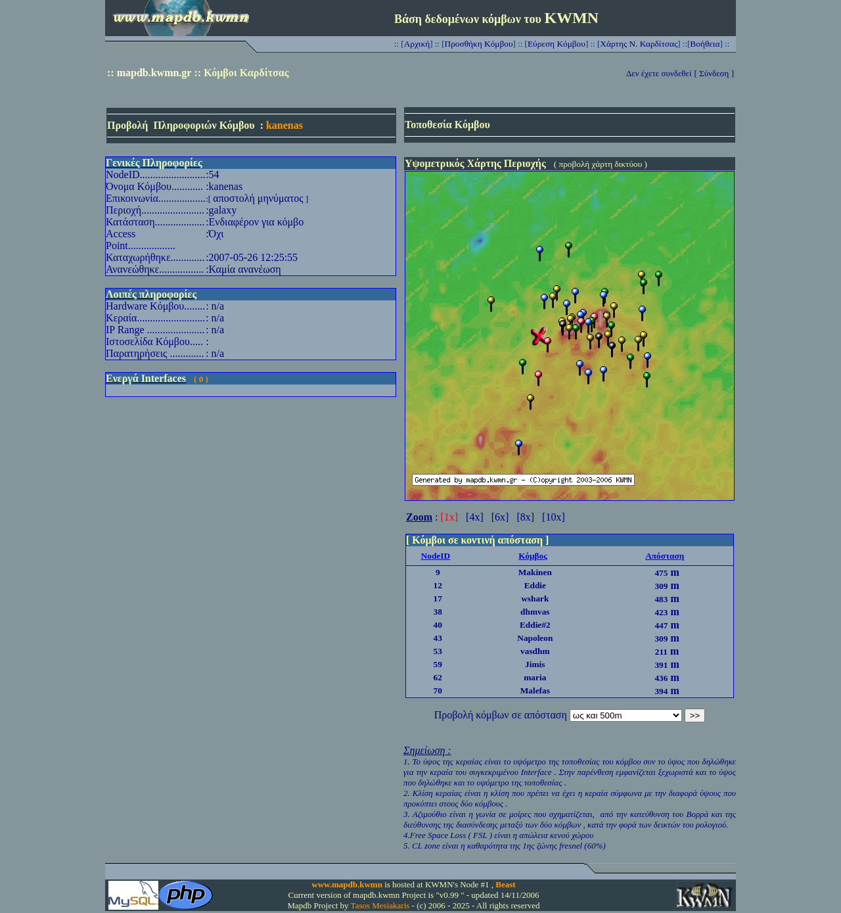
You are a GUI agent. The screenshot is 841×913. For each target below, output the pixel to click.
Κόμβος (532, 556)
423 (661, 612)
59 (438, 664)
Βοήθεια (704, 44)
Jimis (535, 664)
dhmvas (534, 612)
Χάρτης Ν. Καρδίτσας (638, 44)
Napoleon (535, 638)
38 (438, 612)
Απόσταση (664, 556)
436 (661, 678)
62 (438, 677)
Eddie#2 (535, 625)
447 (661, 625)
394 (661, 691)
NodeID (435, 556)
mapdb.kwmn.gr (154, 72)
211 (661, 652)
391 (661, 665)
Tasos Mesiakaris (380, 905)
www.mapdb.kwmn (346, 884)
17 (438, 598)
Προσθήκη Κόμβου (479, 44)
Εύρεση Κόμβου (556, 44)
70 (438, 690)
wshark (535, 598)
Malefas (535, 690)
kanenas (284, 125)
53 (438, 651)
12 (438, 585)
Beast (505, 884)
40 (438, 625)
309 (661, 586)
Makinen (535, 572)
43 (438, 638)
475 (661, 573)
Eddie (535, 585)
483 (661, 599)
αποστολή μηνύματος (258, 198)
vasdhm (534, 651)
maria (535, 677)
